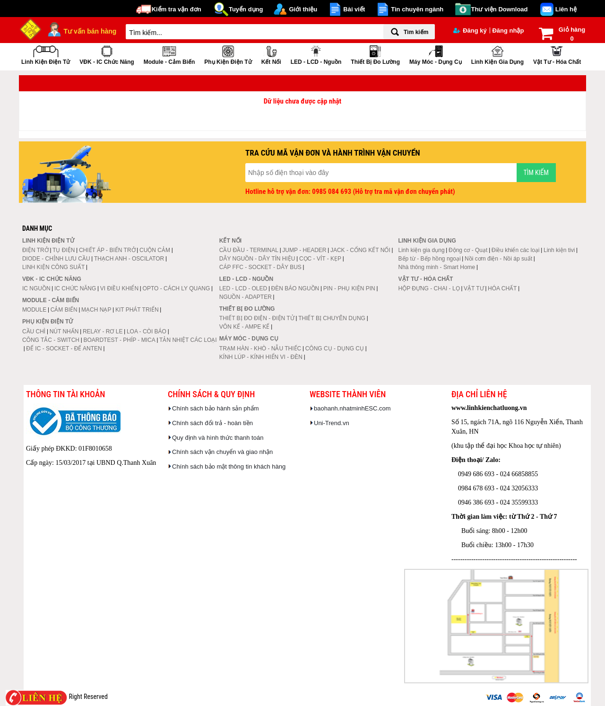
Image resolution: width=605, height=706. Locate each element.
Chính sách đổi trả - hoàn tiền (212, 423)
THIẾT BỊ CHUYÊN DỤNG (331, 318)
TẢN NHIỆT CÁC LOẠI (187, 340)
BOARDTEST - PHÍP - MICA (119, 340)
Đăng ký (470, 30)
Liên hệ (566, 9)
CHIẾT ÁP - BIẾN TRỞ (107, 250)
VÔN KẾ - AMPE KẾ (244, 326)
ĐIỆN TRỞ (35, 250)
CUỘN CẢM (154, 250)
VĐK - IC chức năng (106, 54)
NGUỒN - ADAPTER (245, 297)
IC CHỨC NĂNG (75, 288)
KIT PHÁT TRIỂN (137, 309)
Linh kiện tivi (559, 250)
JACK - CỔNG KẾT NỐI (360, 250)
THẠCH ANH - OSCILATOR (129, 258)
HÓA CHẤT (502, 288)
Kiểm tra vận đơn (176, 9)
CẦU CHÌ (33, 331)
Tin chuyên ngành (417, 9)
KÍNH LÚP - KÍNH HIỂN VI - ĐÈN (260, 357)
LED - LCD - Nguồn (316, 54)
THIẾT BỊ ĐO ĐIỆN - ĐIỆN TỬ (256, 318)
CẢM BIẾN (64, 309)
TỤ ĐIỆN (63, 250)
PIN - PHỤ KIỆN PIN (349, 288)
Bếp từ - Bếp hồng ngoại (429, 258)
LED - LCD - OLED (243, 288)
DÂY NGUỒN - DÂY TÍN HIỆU (257, 258)
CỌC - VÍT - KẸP (320, 258)
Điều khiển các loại (516, 250)
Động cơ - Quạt (468, 250)
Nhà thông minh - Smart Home (436, 267)
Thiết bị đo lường (375, 54)
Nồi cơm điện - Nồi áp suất (498, 258)
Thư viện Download (499, 9)
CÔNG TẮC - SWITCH (50, 340)
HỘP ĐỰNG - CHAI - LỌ (429, 288)
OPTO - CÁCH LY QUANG (176, 288)
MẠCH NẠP (96, 309)
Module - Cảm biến (169, 54)
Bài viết (354, 9)
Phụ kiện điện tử (227, 54)
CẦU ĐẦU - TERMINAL (248, 250)
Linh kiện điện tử (45, 54)
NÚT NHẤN (64, 331)
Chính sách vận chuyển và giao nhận (222, 451)
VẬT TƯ (474, 288)
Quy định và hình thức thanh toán (217, 437)
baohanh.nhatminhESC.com (352, 408)
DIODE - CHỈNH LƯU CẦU (56, 258)
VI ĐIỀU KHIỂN (119, 288)
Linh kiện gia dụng (497, 54)
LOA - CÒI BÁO (146, 331)
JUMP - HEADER (304, 250)
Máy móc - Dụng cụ (435, 54)
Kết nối (271, 54)
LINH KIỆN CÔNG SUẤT (53, 267)
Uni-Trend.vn (331, 423)
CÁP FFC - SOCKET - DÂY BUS (260, 267)
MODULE (34, 309)
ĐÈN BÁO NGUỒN (295, 288)
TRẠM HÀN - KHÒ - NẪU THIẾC (260, 348)
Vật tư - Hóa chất (557, 54)
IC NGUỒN (36, 288)
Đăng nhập (508, 30)
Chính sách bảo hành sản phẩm (215, 408)
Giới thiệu (303, 9)
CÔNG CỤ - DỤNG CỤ (334, 348)
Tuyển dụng (246, 9)
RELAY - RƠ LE (103, 331)
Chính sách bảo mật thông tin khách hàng (228, 466)
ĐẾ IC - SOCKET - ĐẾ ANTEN (64, 348)
